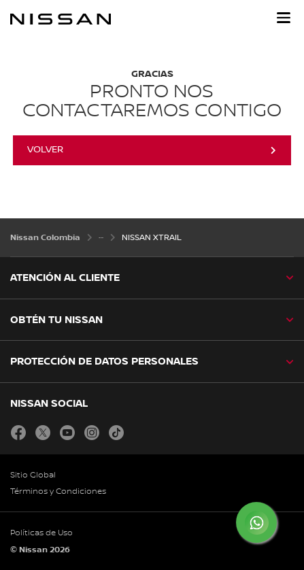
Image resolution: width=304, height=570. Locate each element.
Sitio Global (33, 475)
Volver (45, 149)
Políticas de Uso (41, 533)
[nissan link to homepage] (60, 19)
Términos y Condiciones (58, 491)
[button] (283, 17)
